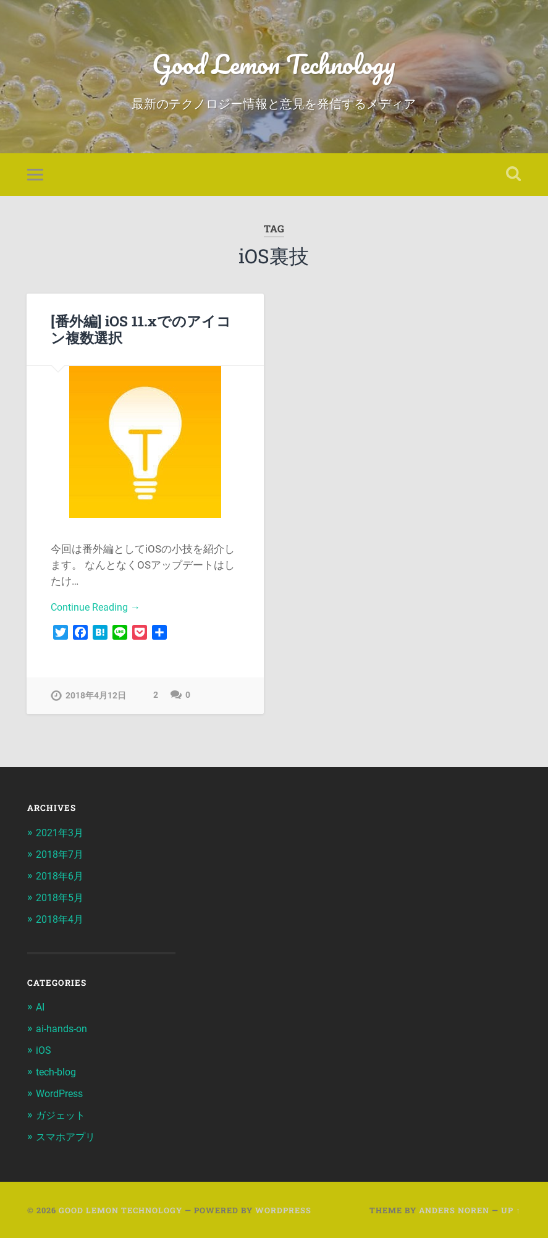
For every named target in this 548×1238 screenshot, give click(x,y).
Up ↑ (510, 1209)
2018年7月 (62, 858)
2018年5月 (62, 900)
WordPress (62, 1094)
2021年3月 (62, 837)
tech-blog (58, 1072)
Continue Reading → (98, 611)
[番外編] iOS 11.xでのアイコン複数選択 (140, 332)
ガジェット (62, 1115)
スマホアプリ (67, 1136)
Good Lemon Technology (274, 65)
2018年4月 (62, 921)
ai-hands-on (63, 1030)
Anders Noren (454, 1209)
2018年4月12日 (95, 700)
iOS (44, 1051)
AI (41, 1009)
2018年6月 (62, 879)
